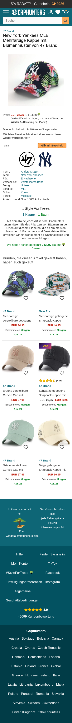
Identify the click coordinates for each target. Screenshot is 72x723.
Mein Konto (19, 563)
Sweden (34, 703)
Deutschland (37, 657)
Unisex (25, 185)
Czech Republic (49, 648)
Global (56, 666)
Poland (13, 694)
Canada (57, 638)
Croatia (17, 648)
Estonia (16, 666)
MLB (23, 188)
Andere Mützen (30, 171)
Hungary (31, 675)
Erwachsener (29, 178)
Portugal (27, 694)
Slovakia (58, 694)
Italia (56, 675)
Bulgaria (43, 638)
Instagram (52, 582)
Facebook (52, 573)
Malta (60, 684)
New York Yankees (32, 175)
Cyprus (30, 648)
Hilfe (19, 554)
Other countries (49, 712)
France (43, 666)
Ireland (45, 675)
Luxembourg (44, 684)
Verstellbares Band (32, 181)
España (54, 657)
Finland (30, 666)
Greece (17, 675)
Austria (14, 638)
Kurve (24, 192)
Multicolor (26, 195)
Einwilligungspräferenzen (24, 582)
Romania (42, 694)
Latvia (12, 684)
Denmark (18, 657)
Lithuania (26, 684)
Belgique (28, 638)
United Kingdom (23, 712)
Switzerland (50, 703)
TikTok (52, 563)
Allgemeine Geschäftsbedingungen (22, 595)
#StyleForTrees (19, 573)
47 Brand (8, 31)
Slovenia (19, 703)
